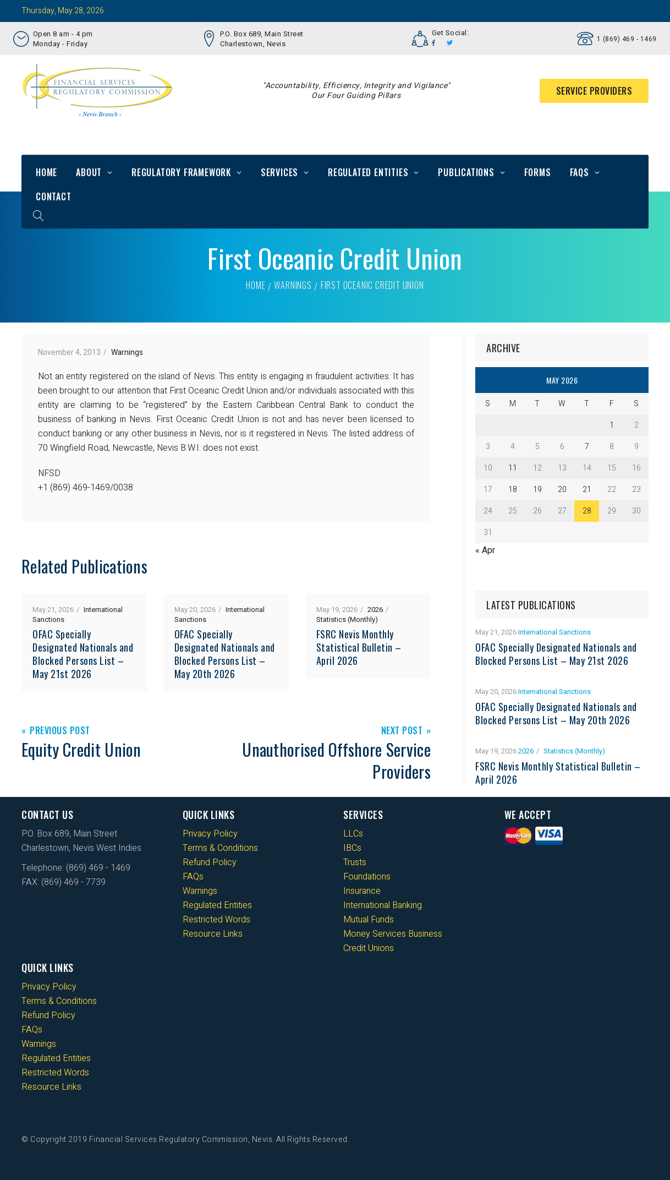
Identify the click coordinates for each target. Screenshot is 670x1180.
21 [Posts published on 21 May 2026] (587, 489)
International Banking (382, 905)
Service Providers (594, 90)
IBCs (352, 848)
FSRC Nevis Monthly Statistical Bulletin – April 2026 (359, 647)
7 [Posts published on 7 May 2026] (587, 446)
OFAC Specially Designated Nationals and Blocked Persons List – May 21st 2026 (82, 654)
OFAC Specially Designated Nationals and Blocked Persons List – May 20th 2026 (224, 654)
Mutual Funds (368, 919)
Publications (466, 172)
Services (279, 172)
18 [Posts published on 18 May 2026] (512, 489)
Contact (54, 196)
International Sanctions (554, 632)
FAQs (579, 172)
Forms (537, 172)
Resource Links (213, 934)
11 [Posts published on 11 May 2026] (512, 468)
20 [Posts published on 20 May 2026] (562, 489)
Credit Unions (368, 948)
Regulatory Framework (181, 172)
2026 (375, 609)
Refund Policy (210, 862)
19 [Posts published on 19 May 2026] (537, 489)
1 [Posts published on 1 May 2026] (611, 425)
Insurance (362, 891)
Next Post (402, 731)
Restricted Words (216, 919)
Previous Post (60, 731)
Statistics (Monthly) (347, 619)
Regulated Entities (368, 172)
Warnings (292, 285)
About (89, 172)
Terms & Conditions (220, 848)
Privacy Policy (210, 833)
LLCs (353, 833)
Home (46, 172)
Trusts (354, 862)
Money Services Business (392, 934)
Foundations (367, 876)
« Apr (485, 550)
